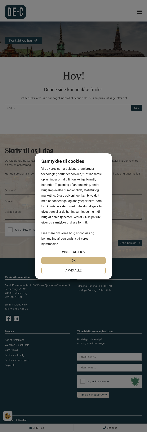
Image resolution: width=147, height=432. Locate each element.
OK (73, 260)
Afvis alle (73, 270)
